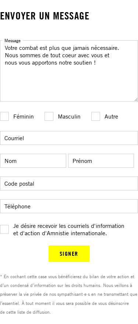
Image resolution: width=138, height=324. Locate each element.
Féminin (23, 116)
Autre (111, 116)
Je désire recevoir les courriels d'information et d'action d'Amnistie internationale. (68, 229)
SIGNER (69, 253)
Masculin (69, 116)
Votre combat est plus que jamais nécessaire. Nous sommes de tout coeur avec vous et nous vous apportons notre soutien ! (69, 71)
